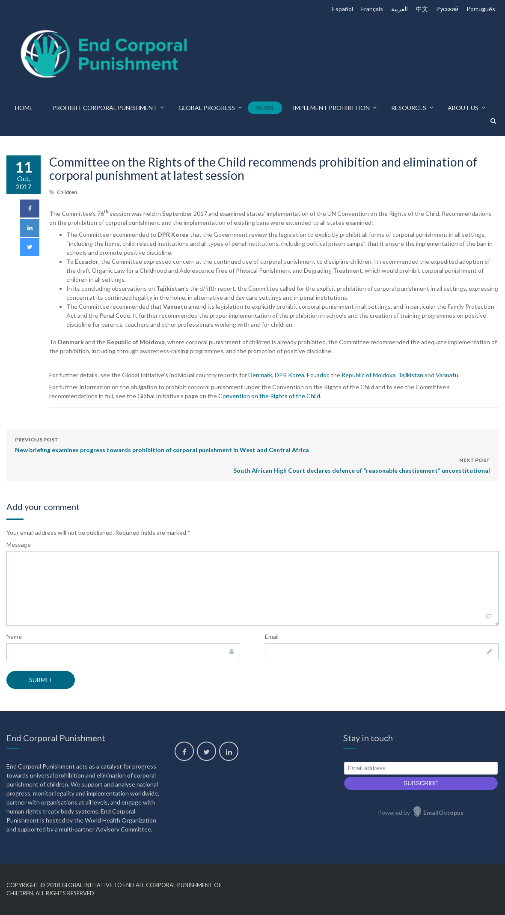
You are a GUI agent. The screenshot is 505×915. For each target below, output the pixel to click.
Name (14, 636)
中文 (422, 9)
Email (272, 636)
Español (342, 9)
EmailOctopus (443, 812)
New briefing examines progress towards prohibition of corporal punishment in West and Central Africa (162, 444)
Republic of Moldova (368, 375)
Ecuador (317, 375)
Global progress (206, 107)
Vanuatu (447, 375)
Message (18, 544)
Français (372, 9)
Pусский (447, 9)
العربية (399, 9)
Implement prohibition (331, 107)
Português (480, 9)
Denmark (260, 375)
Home (24, 107)
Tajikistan (410, 375)
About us (463, 107)
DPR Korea (289, 375)
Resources (408, 107)
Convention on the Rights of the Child (269, 395)
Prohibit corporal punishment (104, 107)
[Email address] (421, 768)
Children (67, 192)
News (264, 107)
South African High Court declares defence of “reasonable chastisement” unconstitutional (361, 464)
